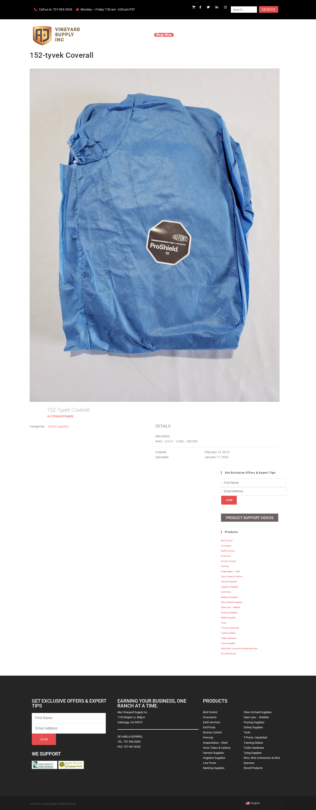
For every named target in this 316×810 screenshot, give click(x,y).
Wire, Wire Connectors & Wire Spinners (239, 647)
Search (268, 9)
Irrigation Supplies (229, 586)
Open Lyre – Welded (230, 606)
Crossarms (226, 545)
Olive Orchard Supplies (231, 601)
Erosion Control (228, 560)
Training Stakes (228, 632)
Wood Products (228, 652)
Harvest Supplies (229, 580)
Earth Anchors (228, 550)
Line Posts (226, 591)
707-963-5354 (62, 9)
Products (141, 34)
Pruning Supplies (229, 611)
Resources (187, 34)
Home (105, 34)
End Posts (226, 555)
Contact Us (208, 34)
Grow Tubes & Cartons (232, 575)
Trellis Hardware (228, 637)
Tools (223, 622)
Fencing (225, 565)
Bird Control (226, 539)
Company (122, 34)
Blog (225, 34)
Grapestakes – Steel (230, 570)
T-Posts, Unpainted (230, 627)
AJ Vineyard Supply (60, 416)
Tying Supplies (228, 642)
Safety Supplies (58, 426)
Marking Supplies (229, 596)
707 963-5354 (132, 741)
